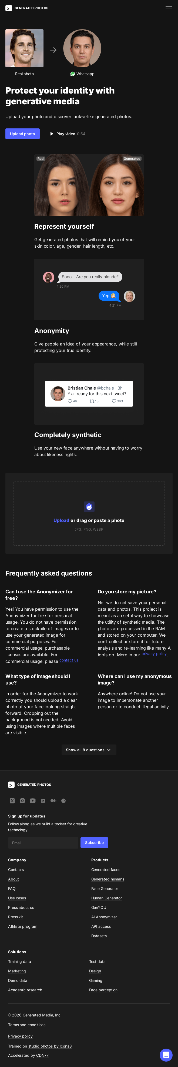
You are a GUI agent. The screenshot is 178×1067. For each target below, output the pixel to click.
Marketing (17, 971)
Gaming (96, 980)
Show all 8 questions (89, 750)
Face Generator (104, 888)
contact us (68, 660)
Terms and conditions (26, 1024)
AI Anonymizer (104, 917)
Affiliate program (22, 926)
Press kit (15, 917)
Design (95, 971)
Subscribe (94, 842)
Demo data (17, 980)
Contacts (16, 869)
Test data (97, 961)
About (13, 879)
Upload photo (22, 133)
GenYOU (98, 907)
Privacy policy (20, 1036)
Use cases (17, 898)
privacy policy (154, 653)
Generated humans (108, 879)
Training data (19, 961)
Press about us (21, 907)
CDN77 (42, 1055)
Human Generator (106, 898)
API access (101, 926)
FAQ (12, 888)
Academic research (25, 990)
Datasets (99, 935)
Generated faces (105, 869)
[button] (166, 1055)
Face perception (103, 990)
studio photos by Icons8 (50, 1046)
